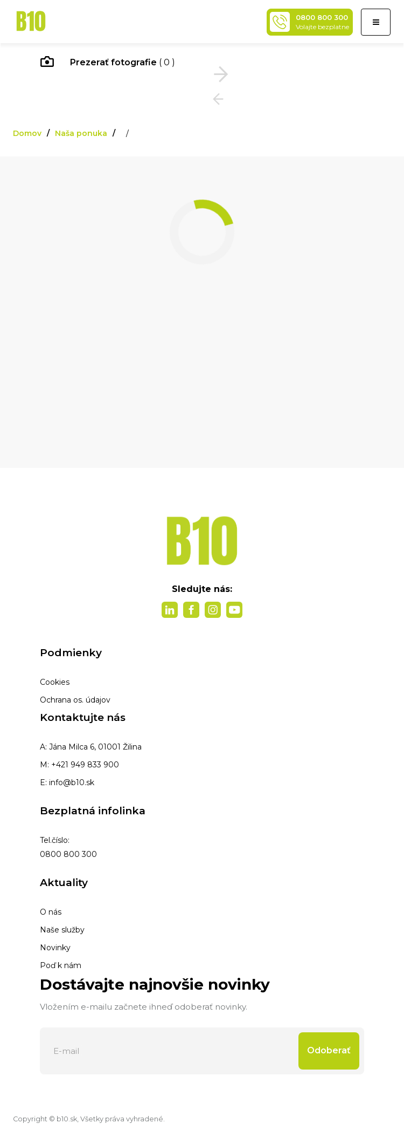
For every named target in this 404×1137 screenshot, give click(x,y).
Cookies (54, 682)
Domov (27, 133)
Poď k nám (60, 965)
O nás (50, 912)
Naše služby (62, 930)
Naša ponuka (81, 133)
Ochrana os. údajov (75, 700)
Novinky (55, 947)
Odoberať (329, 1050)
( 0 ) (107, 63)
